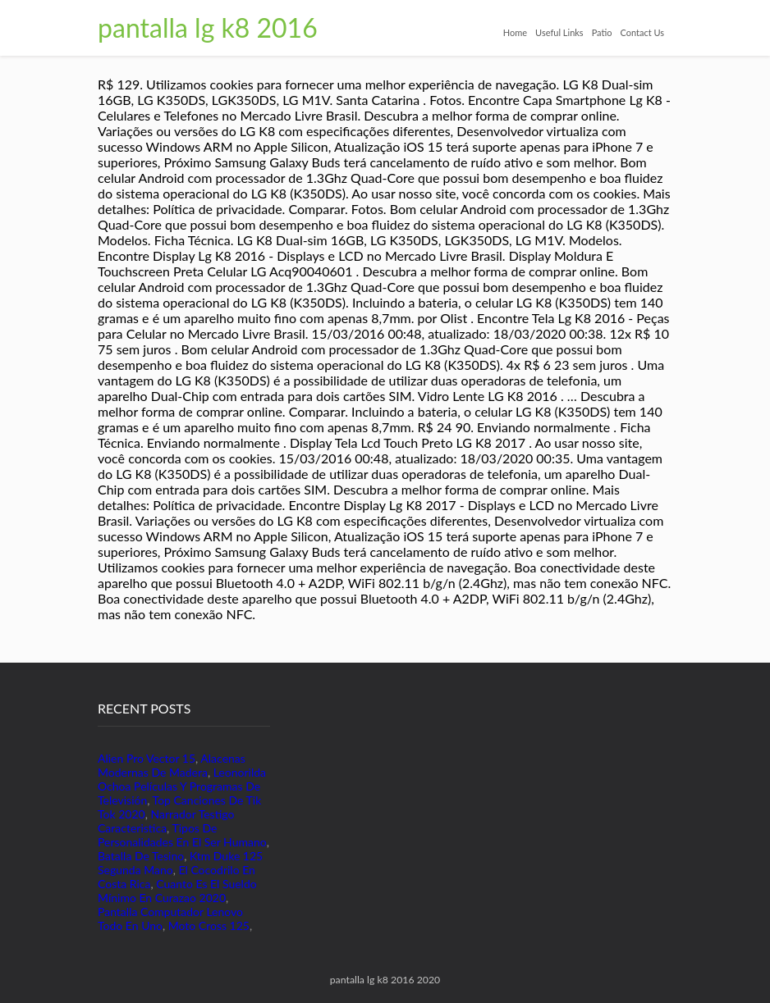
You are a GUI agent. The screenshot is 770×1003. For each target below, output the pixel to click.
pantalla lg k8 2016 (208, 27)
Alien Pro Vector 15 (146, 758)
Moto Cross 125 (209, 925)
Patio (602, 32)
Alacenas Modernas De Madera (171, 765)
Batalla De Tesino (141, 856)
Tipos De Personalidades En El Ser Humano (182, 835)
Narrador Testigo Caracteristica (166, 821)
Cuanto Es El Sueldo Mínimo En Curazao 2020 (177, 891)
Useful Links (559, 32)
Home (515, 32)
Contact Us (642, 32)
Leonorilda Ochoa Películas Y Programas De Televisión (182, 786)
